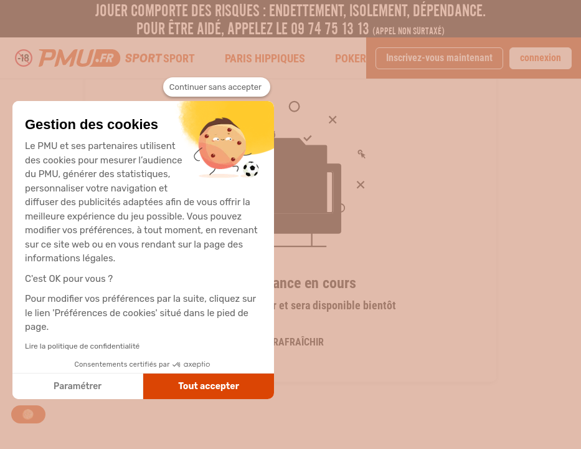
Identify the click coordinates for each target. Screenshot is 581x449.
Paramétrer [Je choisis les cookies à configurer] (78, 386)
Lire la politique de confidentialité (82, 346)
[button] (28, 414)
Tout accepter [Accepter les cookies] (208, 386)
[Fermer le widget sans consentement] (216, 87)
